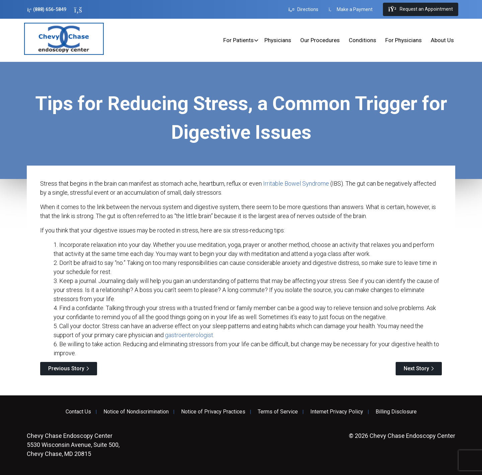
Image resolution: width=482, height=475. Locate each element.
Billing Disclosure (396, 411)
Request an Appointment (420, 9)
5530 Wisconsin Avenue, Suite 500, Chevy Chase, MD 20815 (73, 444)
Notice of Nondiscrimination (136, 411)
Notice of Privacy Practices (213, 411)
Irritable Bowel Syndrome (296, 183)
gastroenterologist (189, 335)
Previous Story (66, 368)
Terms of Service (278, 411)
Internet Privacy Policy (336, 411)
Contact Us (78, 411)
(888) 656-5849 (46, 9)
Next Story (416, 368)
